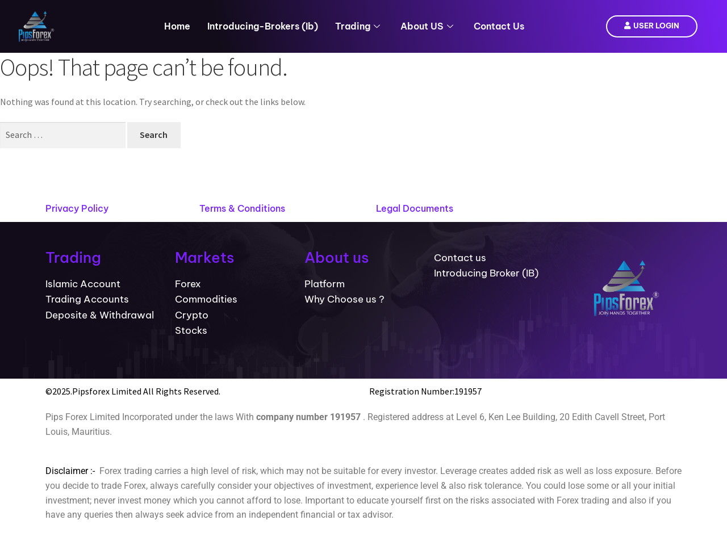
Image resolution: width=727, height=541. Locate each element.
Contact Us (499, 26)
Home (177, 26)
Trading (357, 26)
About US (426, 26)
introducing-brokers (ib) (262, 26)
